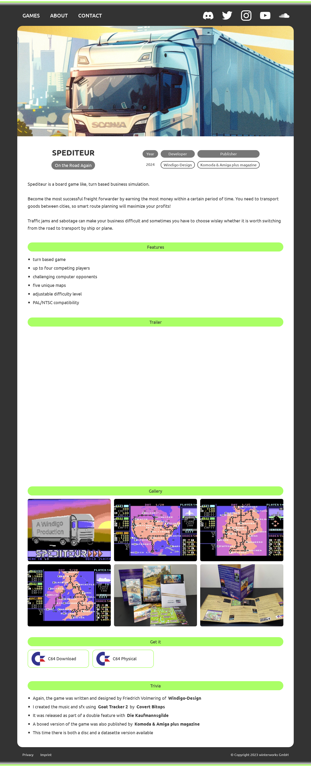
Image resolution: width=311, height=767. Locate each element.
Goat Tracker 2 (113, 706)
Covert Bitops (150, 706)
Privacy (27, 754)
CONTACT (90, 15)
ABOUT (59, 15)
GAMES (31, 15)
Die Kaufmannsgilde (148, 715)
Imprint (46, 754)
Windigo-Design (178, 164)
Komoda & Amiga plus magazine (228, 164)
